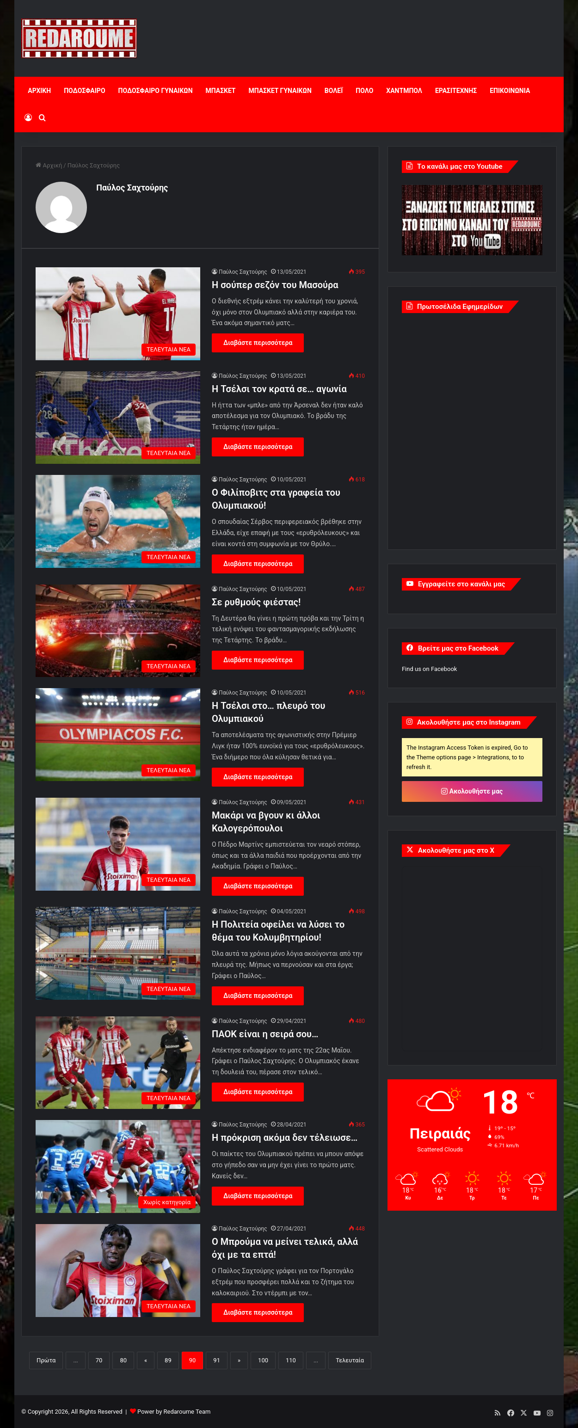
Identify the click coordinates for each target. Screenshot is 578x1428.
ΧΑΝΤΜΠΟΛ (404, 90)
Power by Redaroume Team (173, 1411)
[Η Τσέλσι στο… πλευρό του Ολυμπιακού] (118, 734)
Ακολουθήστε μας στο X (456, 850)
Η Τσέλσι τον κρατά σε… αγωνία (279, 388)
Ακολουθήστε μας (472, 791)
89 (168, 1359)
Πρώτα (46, 1359)
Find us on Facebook (429, 668)
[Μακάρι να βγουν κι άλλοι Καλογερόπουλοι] (118, 843)
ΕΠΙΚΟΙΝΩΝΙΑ (510, 90)
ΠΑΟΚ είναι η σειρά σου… (265, 1033)
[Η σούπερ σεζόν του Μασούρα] (118, 312)
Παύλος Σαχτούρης (132, 187)
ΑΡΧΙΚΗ (39, 90)
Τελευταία (350, 1359)
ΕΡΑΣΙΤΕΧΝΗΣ (456, 90)
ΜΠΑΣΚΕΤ (221, 90)
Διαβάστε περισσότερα (257, 341)
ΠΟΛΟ (364, 90)
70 (99, 1359)
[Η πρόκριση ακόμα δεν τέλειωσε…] (118, 1165)
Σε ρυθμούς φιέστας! (256, 601)
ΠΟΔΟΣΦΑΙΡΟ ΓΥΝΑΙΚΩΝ (155, 90)
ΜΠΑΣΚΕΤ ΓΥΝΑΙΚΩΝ (280, 90)
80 (123, 1359)
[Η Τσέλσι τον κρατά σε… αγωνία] (118, 416)
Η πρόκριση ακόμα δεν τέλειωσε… (284, 1136)
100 (263, 1359)
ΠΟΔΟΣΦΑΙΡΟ (84, 90)
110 (291, 1359)
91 (216, 1359)
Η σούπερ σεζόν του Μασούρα (275, 283)
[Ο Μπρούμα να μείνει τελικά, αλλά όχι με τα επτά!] (118, 1269)
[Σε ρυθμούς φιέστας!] (118, 630)
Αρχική (49, 165)
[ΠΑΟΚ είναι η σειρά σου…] (118, 1062)
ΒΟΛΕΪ (334, 90)
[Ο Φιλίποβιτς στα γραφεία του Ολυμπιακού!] (118, 520)
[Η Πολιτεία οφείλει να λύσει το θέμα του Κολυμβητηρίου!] (118, 952)
